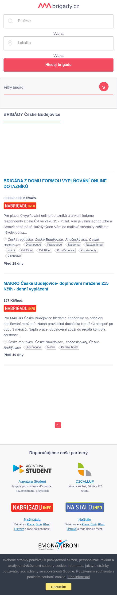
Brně (39, 524)
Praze (30, 524)
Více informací (78, 577)
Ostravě (19, 529)
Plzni (46, 524)
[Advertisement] (58, 145)
